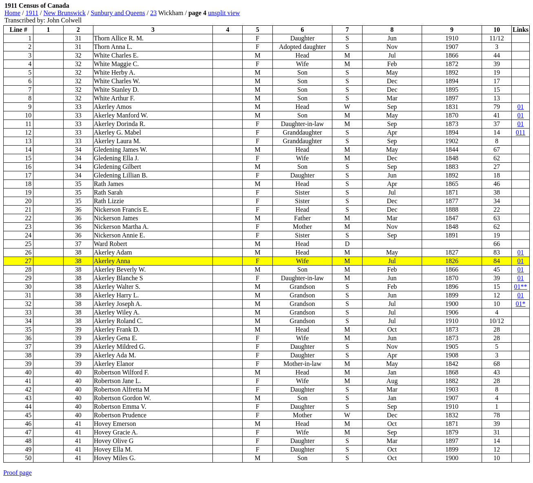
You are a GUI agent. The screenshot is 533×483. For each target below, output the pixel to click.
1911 (32, 12)
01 (521, 106)
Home (12, 12)
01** (520, 286)
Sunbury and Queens (118, 12)
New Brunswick (64, 12)
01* (521, 303)
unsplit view (224, 12)
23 (153, 12)
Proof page (17, 472)
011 (520, 132)
